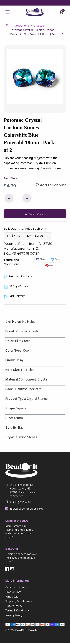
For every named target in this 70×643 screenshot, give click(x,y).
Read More (11, 178)
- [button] (9, 198)
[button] (7, 12)
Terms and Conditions (12, 262)
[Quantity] (17, 198)
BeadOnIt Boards (26, 630)
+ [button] (27, 198)
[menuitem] (21, 587)
